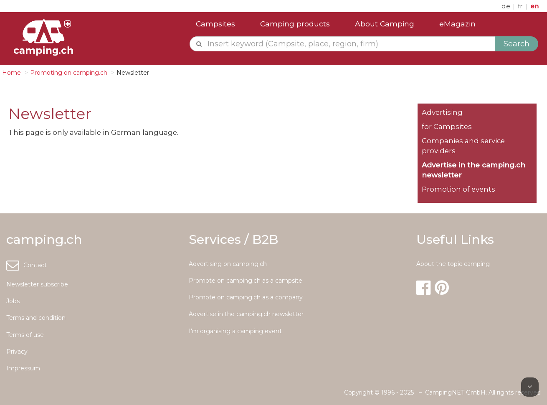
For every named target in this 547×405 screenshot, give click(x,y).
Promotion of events (458, 189)
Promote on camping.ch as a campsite (245, 280)
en (534, 6)
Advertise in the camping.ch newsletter (246, 314)
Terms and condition (36, 317)
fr (521, 6)
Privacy (17, 351)
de (506, 6)
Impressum (23, 368)
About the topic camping (453, 264)
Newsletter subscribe (37, 284)
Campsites (215, 23)
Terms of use (25, 335)
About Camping (384, 23)
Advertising (442, 112)
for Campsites (447, 126)
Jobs (13, 301)
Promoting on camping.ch (68, 72)
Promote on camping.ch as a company (246, 297)
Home (11, 72)
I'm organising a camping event (235, 331)
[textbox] (349, 43)
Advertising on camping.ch (228, 264)
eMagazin (457, 23)
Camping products (295, 23)
